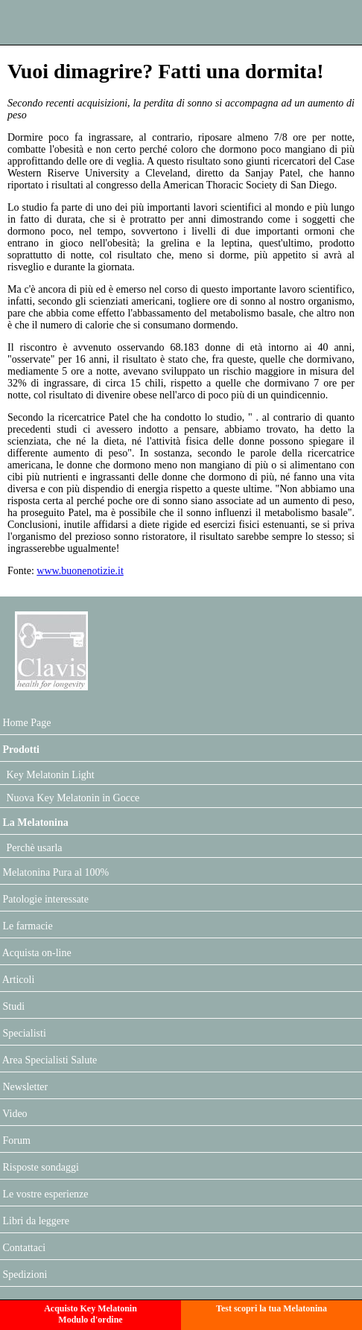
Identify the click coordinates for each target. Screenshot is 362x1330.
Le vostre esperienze (44, 1194)
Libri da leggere (34, 1220)
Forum (15, 1140)
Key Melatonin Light (49, 774)
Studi (12, 1006)
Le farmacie (26, 926)
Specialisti (23, 1033)
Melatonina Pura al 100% (54, 872)
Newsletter (24, 1086)
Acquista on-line (36, 952)
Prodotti (19, 749)
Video (14, 1113)
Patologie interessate (44, 899)
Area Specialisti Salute (48, 1060)
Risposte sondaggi (39, 1167)
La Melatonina (34, 822)
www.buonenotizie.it (80, 570)
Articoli (17, 979)
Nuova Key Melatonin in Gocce (71, 798)
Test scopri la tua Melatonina (271, 1308)
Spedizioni (23, 1274)
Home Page (25, 722)
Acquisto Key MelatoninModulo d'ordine (90, 1314)
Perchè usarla (33, 847)
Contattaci (22, 1247)
